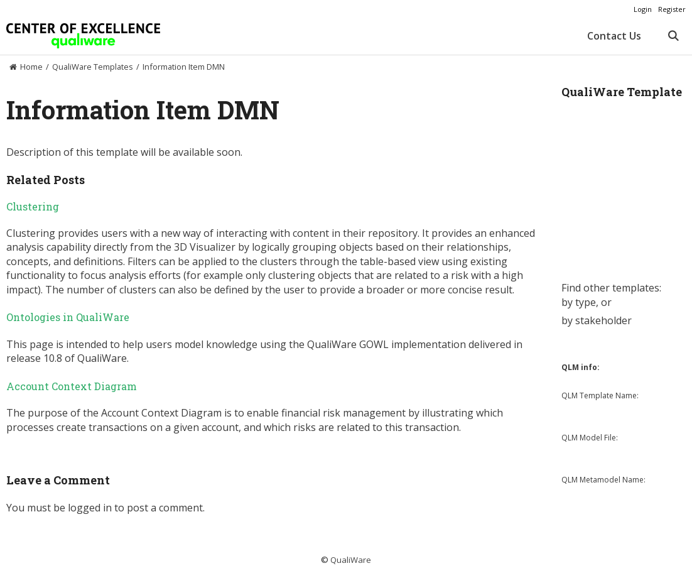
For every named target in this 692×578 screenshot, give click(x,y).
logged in (90, 508)
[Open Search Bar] (673, 36)
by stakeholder (596, 320)
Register (672, 9)
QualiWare (350, 559)
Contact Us (614, 36)
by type (578, 302)
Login (643, 9)
